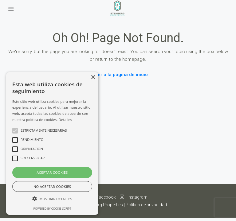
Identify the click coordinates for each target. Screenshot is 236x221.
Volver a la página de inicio (118, 74)
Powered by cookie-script (52, 209)
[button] (52, 199)
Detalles (65, 119)
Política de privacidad (146, 204)
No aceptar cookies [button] (52, 186)
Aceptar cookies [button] (52, 172)
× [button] (93, 77)
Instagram (134, 197)
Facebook (102, 197)
